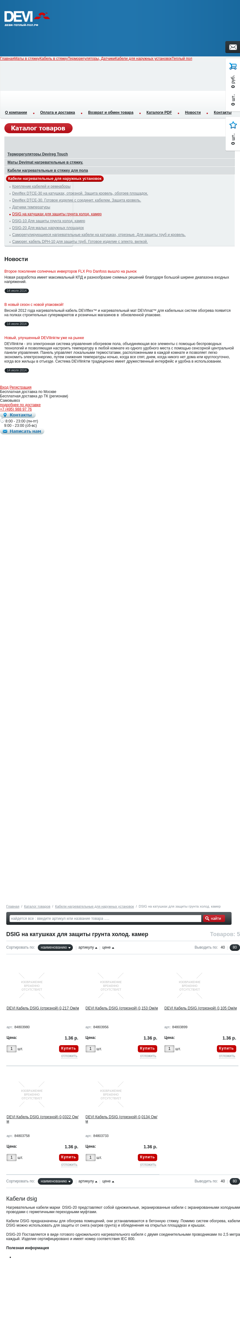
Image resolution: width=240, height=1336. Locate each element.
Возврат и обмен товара (110, 112)
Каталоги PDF (159, 112)
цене (106, 947)
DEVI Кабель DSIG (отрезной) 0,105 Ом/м (200, 1008)
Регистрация (21, 387)
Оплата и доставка (57, 112)
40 (223, 947)
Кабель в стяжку (54, 58)
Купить (68, 1048)
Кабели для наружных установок (143, 58)
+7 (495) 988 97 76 (16, 409)
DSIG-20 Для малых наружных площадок (48, 228)
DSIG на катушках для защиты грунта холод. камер (57, 214)
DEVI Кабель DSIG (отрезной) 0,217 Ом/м (43, 1008)
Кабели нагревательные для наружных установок (94, 906)
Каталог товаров (37, 906)
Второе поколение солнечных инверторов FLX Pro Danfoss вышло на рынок (70, 271)
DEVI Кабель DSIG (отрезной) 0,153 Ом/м (122, 1008)
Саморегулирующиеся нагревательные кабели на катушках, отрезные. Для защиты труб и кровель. (99, 235)
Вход (4, 387)
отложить (69, 1056)
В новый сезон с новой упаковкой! (33, 304)
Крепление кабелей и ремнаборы (41, 186)
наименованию (54, 947)
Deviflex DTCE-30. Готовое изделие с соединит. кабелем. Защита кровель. (76, 200)
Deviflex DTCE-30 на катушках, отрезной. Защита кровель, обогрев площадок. (80, 193)
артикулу (86, 947)
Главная (12, 906)
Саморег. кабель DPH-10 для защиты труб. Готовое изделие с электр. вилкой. (80, 241)
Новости (193, 112)
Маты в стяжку (27, 58)
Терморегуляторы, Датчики (91, 58)
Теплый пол (182, 58)
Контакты (223, 112)
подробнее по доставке (20, 405)
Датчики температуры (31, 207)
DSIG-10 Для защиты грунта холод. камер (48, 221)
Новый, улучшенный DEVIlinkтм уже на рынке (44, 338)
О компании (16, 112)
